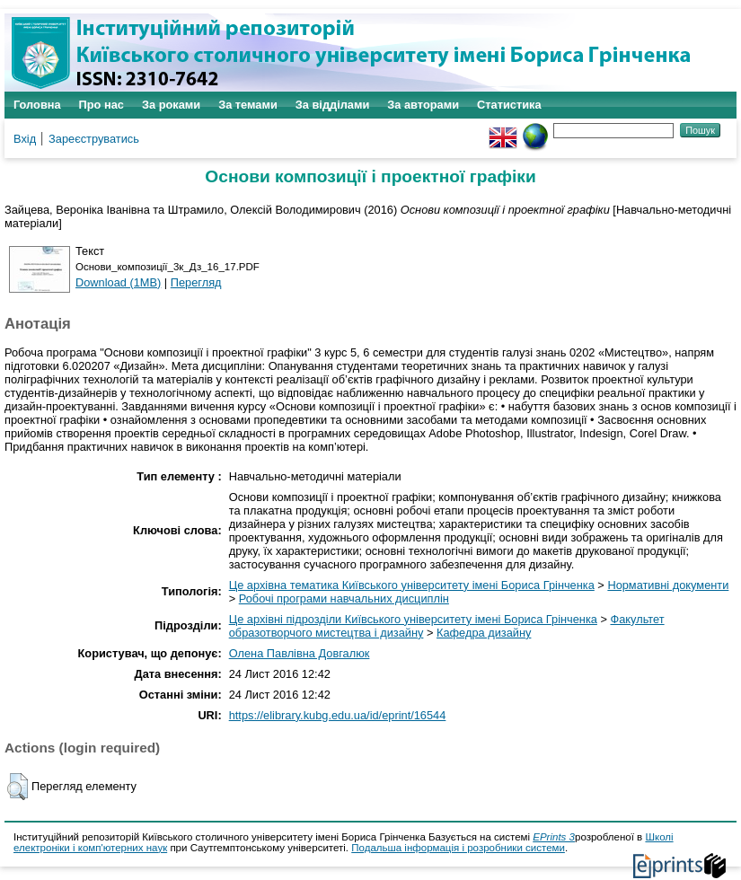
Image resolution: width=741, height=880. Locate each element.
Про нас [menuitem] (101, 104)
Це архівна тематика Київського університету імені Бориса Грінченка (412, 585)
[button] (17, 786)
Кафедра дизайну (484, 632)
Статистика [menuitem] (509, 104)
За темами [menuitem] (248, 104)
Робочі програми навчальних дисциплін (344, 598)
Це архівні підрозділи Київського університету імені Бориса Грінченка (413, 619)
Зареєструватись (94, 138)
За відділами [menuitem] (333, 104)
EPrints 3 (554, 837)
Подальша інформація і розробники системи (458, 847)
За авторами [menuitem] (423, 104)
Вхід (24, 138)
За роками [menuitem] (171, 104)
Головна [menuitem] (37, 104)
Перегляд (196, 282)
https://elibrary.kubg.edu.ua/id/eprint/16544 (337, 715)
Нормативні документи (667, 585)
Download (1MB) (118, 282)
